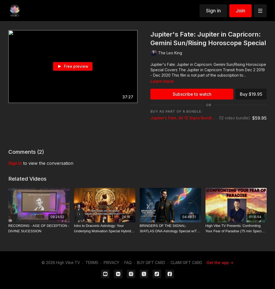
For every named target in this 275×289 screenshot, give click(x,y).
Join (240, 10)
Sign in (213, 10)
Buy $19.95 (251, 94)
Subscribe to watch (192, 94)
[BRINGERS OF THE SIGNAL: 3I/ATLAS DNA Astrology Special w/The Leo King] (170, 228)
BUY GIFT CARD (151, 262)
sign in (15, 163)
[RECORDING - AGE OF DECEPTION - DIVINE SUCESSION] (39, 228)
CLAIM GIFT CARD (186, 262)
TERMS (91, 262)
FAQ (128, 262)
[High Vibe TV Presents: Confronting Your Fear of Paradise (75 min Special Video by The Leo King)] (236, 228)
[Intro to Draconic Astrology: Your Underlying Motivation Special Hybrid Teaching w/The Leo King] (104, 228)
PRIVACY (111, 262)
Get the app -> (220, 262)
